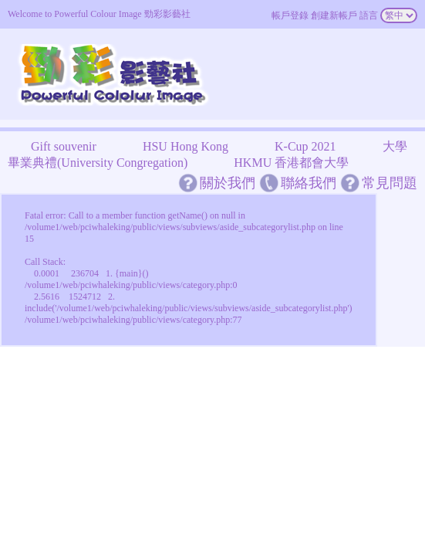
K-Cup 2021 (305, 147)
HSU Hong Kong (185, 147)
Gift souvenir (63, 147)
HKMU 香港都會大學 (291, 162)
